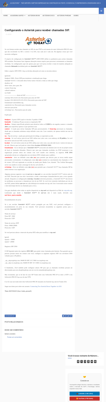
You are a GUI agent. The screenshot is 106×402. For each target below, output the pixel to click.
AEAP (78, 97)
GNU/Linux (80, 108)
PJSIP (83, 111)
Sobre (76, 15)
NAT (78, 111)
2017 (80, 193)
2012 (80, 207)
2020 (80, 153)
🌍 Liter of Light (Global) (87, 387)
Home (5, 15)
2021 (80, 150)
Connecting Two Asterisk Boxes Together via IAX (46, 291)
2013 (80, 204)
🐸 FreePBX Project (18, 389)
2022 (80, 147)
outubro (83, 158)
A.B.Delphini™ (12, 349)
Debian (85, 104)
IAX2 (87, 108)
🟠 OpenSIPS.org (53, 387)
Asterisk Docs (49, 15)
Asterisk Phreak (64, 15)
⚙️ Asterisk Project (18, 384)
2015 (80, 199)
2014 (80, 201)
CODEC (79, 104)
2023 (80, 144)
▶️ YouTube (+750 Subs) (88, 76)
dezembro (83, 155)
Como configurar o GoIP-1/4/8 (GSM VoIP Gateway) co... (90, 175)
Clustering (96, 100)
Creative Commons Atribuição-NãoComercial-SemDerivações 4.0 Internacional (88, 252)
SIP (89, 111)
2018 (80, 190)
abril (81, 184)
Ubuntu (79, 115)
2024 (80, 142)
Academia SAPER (16, 15)
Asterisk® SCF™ (10, 320)
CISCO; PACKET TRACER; (83, 100)
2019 (80, 187)
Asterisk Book (34, 15)
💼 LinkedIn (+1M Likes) (88, 71)
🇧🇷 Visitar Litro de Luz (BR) (87, 382)
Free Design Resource (61, 399)
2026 (80, 136)
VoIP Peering (88, 115)
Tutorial (95, 111)
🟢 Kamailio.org (53, 382)
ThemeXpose (49, 399)
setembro (83, 161)
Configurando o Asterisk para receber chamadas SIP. (90, 170)
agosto (82, 164)
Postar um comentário (14, 341)
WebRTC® (80, 119)
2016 (80, 196)
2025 (80, 139)
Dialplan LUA (94, 104)
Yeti (86, 119)
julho (82, 167)
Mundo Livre (95, 108)
